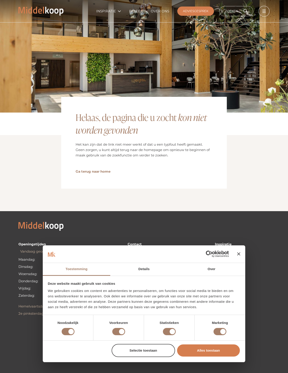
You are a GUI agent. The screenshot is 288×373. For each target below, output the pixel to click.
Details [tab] (144, 269)
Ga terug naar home (93, 171)
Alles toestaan (208, 350)
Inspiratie (106, 11)
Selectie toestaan (143, 350)
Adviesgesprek (195, 11)
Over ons (160, 11)
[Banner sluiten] (238, 253)
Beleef (136, 11)
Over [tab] (212, 269)
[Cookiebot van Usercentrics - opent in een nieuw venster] (209, 254)
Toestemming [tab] (76, 269)
